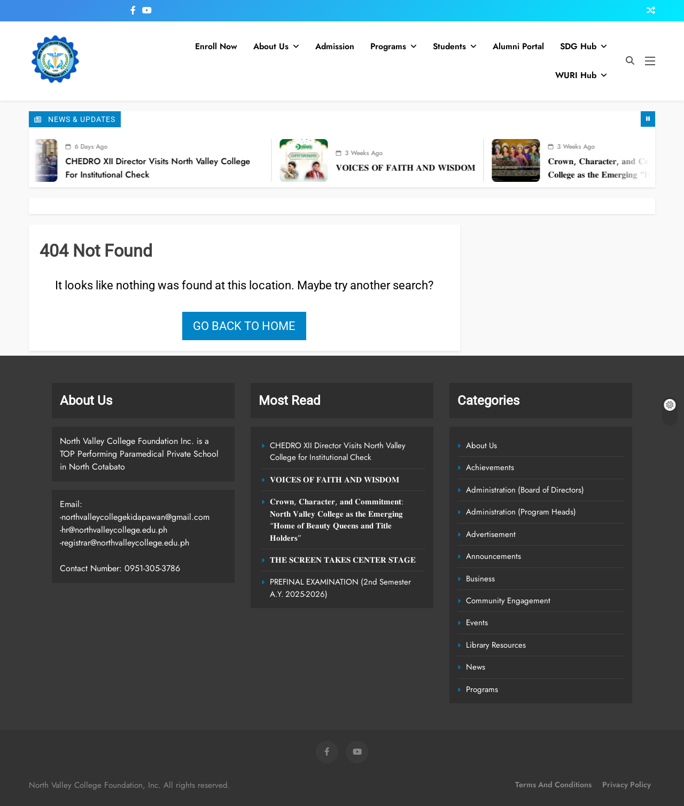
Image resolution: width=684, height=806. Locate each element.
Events (477, 622)
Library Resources (496, 645)
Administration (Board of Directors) (525, 490)
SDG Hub (578, 46)
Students (449, 46)
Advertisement (491, 534)
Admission (334, 46)
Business (480, 579)
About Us (271, 46)
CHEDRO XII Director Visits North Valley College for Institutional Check (338, 451)
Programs (388, 46)
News (475, 667)
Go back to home (244, 326)
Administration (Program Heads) (521, 512)
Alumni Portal (518, 46)
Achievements (490, 467)
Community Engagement (508, 601)
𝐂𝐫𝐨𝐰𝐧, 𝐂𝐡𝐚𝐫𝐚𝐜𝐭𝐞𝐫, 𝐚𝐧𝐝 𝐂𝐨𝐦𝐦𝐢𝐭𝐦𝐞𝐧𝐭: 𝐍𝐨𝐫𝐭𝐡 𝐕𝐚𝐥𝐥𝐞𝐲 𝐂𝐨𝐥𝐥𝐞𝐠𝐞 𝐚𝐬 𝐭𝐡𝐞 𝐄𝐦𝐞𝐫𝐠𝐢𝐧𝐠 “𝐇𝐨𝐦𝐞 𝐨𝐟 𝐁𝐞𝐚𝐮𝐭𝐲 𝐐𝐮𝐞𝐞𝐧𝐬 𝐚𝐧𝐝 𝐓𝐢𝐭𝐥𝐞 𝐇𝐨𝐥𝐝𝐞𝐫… (336, 519)
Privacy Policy (626, 784)
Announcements (493, 556)
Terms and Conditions (553, 784)
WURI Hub (575, 75)
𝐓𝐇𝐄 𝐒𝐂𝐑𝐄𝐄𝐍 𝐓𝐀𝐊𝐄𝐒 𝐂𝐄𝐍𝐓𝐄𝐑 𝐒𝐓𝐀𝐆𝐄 (343, 560)
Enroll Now (216, 46)
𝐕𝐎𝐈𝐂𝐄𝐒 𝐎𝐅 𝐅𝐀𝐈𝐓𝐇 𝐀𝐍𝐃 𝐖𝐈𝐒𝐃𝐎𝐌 (426, 168)
